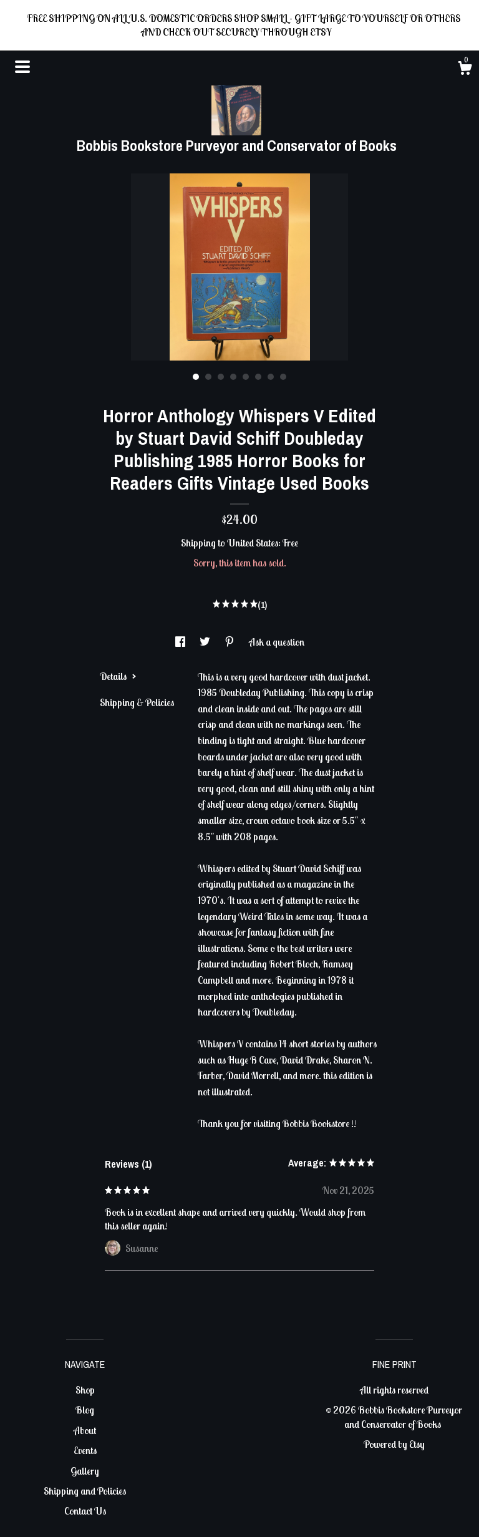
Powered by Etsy (394, 1444)
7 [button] (271, 377)
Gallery (84, 1471)
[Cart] (465, 70)
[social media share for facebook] (181, 642)
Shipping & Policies (137, 702)
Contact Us (85, 1511)
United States (252, 542)
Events (85, 1450)
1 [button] (196, 377)
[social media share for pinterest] (230, 642)
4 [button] (233, 377)
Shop (85, 1390)
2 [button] (208, 377)
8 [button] (283, 377)
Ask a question (276, 642)
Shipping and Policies (85, 1491)
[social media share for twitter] (206, 642)
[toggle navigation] (22, 67)
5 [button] (246, 377)
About (85, 1430)
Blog (84, 1410)
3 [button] (221, 377)
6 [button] (258, 377)
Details (118, 676)
